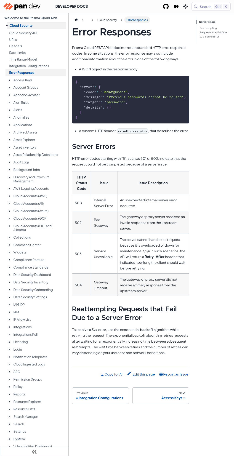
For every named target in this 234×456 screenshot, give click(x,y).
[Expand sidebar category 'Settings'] (9, 431)
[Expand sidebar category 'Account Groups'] (9, 87)
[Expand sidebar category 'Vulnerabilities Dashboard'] (9, 446)
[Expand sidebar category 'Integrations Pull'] (9, 334)
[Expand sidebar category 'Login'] (9, 349)
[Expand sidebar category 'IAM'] (9, 312)
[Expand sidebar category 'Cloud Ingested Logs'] (9, 364)
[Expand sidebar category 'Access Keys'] (9, 80)
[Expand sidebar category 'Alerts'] (9, 110)
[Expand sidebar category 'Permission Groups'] (9, 379)
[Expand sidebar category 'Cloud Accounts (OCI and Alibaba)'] (9, 226)
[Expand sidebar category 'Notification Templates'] (9, 357)
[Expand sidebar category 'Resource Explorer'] (9, 401)
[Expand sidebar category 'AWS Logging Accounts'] (9, 188)
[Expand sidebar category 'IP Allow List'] (9, 319)
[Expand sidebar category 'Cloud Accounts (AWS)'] (9, 196)
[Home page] (76, 19)
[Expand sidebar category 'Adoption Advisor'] (9, 95)
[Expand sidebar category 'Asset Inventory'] (9, 147)
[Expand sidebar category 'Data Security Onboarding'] (9, 289)
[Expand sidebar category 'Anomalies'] (9, 117)
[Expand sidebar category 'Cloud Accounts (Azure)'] (9, 211)
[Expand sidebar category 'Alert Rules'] (9, 102)
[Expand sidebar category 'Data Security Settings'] (9, 297)
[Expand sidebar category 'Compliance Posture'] (9, 259)
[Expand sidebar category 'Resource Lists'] (9, 409)
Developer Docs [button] (72, 6)
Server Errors (207, 22)
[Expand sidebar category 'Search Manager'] (9, 416)
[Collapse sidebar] (34, 451)
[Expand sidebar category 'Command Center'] (9, 245)
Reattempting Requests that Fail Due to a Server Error (213, 32)
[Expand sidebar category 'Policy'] (9, 387)
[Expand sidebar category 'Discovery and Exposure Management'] (9, 177)
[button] (36, 25)
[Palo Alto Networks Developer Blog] (176, 6)
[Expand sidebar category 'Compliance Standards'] (9, 267)
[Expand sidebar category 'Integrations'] (9, 327)
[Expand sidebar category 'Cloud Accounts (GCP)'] (9, 218)
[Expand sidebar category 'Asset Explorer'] (9, 139)
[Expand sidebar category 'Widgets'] (9, 252)
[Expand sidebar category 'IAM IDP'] (9, 304)
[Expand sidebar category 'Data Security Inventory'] (9, 282)
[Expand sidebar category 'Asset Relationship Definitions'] (9, 155)
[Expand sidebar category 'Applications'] (9, 125)
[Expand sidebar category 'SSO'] (9, 371)
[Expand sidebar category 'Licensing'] (9, 342)
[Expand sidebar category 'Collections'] (9, 237)
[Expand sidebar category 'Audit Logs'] (9, 162)
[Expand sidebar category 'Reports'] (9, 394)
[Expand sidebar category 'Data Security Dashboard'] (9, 275)
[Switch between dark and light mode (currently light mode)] (185, 6)
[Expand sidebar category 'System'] (9, 439)
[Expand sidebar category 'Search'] (9, 424)
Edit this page (141, 373)
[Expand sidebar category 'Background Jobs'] (9, 169)
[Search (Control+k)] (211, 6)
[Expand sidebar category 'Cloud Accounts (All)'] (9, 203)
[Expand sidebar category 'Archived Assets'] (9, 132)
